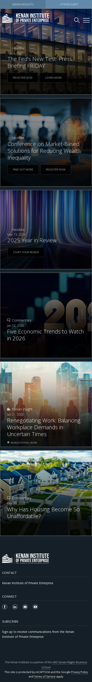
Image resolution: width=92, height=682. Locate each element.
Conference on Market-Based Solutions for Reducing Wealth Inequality (43, 150)
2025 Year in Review (32, 240)
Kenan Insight (22, 409)
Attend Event (69, 4)
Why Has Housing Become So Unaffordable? (43, 513)
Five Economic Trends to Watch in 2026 (45, 335)
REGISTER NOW (22, 77)
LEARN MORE (53, 77)
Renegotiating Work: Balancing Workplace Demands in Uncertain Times (43, 427)
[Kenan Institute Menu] (86, 20)
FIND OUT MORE (23, 169)
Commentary (21, 320)
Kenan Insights (23, 4)
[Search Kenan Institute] (77, 20)
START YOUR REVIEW (26, 252)
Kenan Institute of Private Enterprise (27, 583)
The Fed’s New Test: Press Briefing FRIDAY (39, 62)
